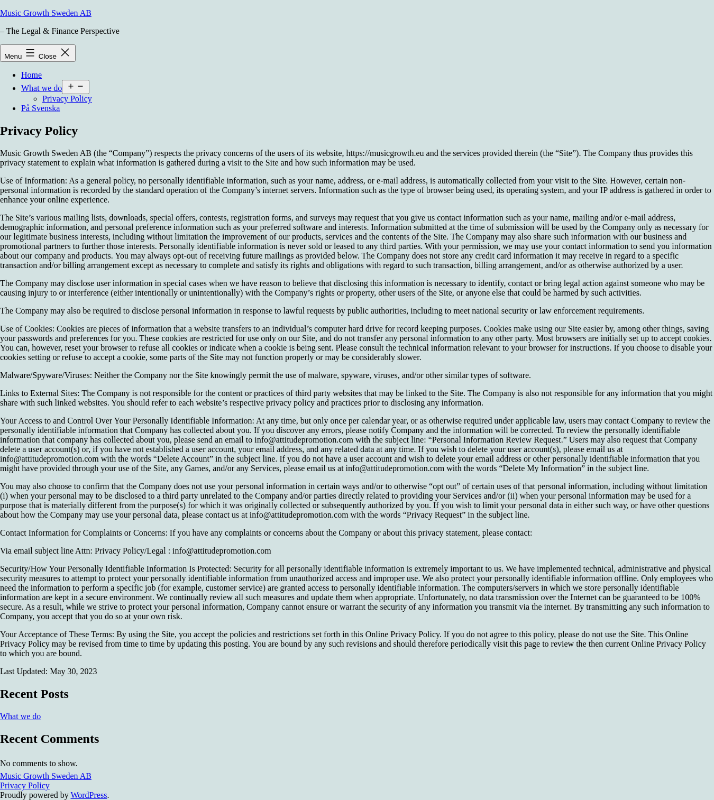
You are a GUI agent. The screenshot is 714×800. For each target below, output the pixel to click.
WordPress (88, 794)
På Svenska (40, 108)
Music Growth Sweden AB (45, 12)
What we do (41, 88)
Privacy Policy (67, 98)
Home (31, 74)
